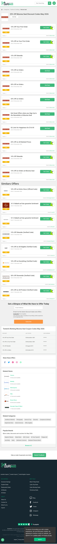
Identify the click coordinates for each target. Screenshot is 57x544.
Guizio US (52, 255)
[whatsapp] (20, 362)
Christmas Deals (34, 490)
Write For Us (4, 505)
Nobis (13, 440)
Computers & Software (45, 419)
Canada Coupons (14, 474)
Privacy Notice (21, 539)
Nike (11, 394)
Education (35, 419)
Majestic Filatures (9, 437)
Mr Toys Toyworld (35, 437)
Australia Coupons (5, 474)
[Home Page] (2, 9)
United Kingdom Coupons (24, 474)
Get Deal (47, 71)
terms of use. (48, 535)
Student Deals (4, 484)
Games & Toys (28, 419)
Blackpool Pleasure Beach (34, 440)
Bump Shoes (13, 400)
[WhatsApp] (3, 540)
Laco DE (52, 212)
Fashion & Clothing (14, 9)
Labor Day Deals (34, 484)
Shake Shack (18, 437)
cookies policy (37, 535)
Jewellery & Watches (10, 419)
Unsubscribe (16, 314)
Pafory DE (52, 226)
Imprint (3, 508)
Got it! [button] (40, 539)
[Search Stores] (49, 3)
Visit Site (14, 16)
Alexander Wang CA (50, 241)
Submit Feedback (39, 455)
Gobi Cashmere (51, 284)
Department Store (9, 423)
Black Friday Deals (34, 482)
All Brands (3, 490)
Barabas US (52, 298)
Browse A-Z (28, 445)
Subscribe (28, 322)
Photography (20, 419)
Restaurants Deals (6, 487)
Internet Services (19, 423)
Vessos (12, 375)
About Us (3, 499)
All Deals (3, 493)
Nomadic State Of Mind (16, 406)
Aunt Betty (7, 440)
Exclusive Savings (5, 482)
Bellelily (12, 381)
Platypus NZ (44, 437)
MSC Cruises (26, 437)
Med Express (13, 388)
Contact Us (4, 502)
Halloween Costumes (21, 440)
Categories (6, 9)
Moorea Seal (24, 9)
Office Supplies (28, 423)
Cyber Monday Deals (35, 487)
